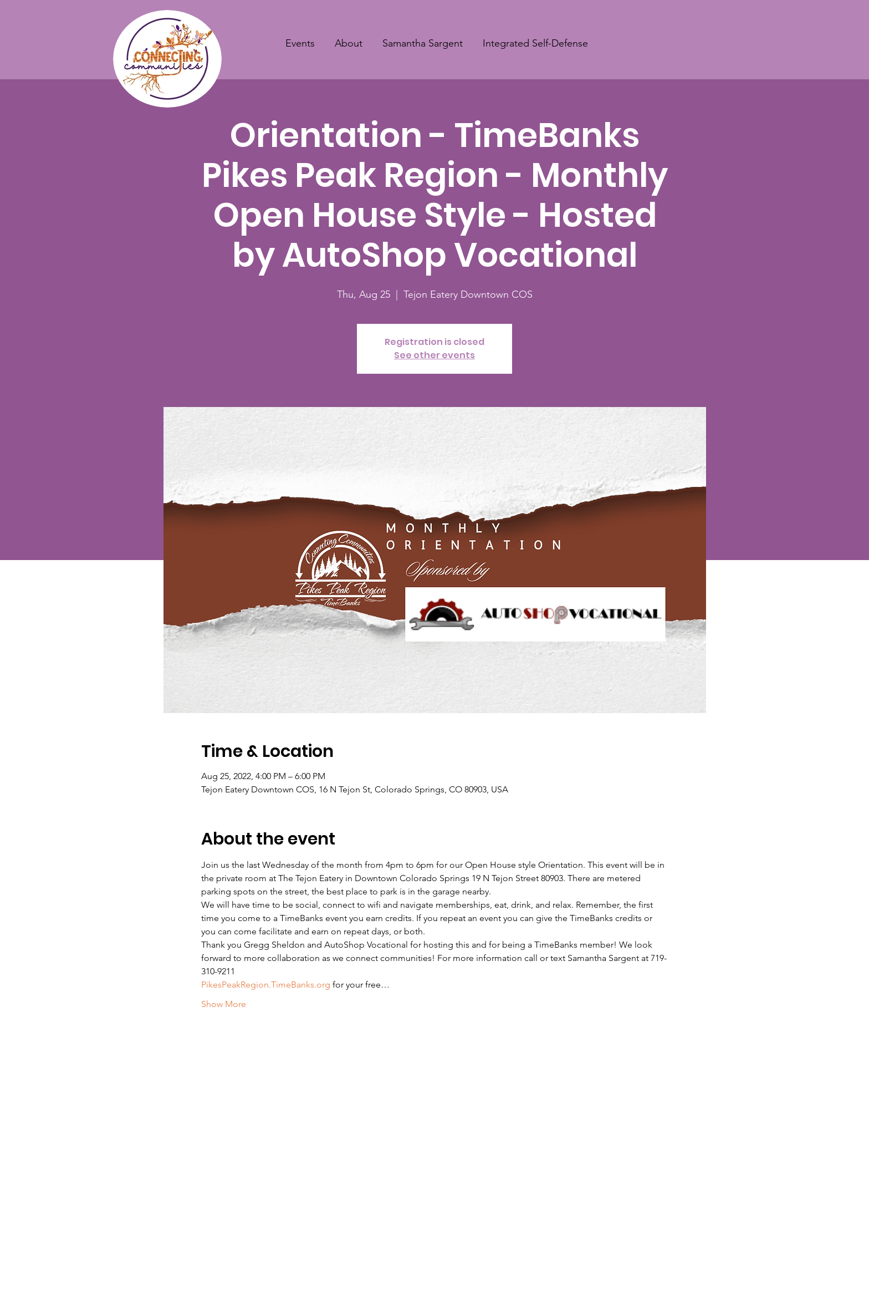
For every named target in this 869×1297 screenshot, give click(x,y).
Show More (223, 1004)
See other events (434, 355)
